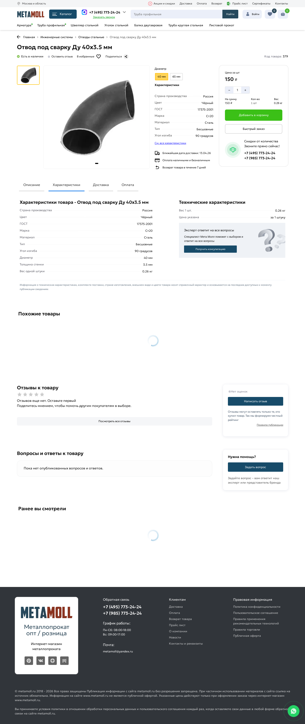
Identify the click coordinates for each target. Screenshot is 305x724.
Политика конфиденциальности (256, 607)
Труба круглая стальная (185, 25)
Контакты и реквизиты (186, 643)
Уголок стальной (116, 25)
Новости (175, 637)
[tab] (96, 163)
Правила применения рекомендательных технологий (256, 621)
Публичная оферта (247, 636)
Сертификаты (261, 3)
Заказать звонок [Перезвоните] (104, 17)
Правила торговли (246, 629)
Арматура (24, 25)
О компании (178, 631)
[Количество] (237, 90)
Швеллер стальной (84, 25)
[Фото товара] (96, 117)
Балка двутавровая (148, 25)
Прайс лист (237, 3)
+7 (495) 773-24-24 (104, 12)
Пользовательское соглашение (255, 613)
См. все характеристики (170, 143)
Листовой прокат (221, 25)
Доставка (186, 3)
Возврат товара (180, 619)
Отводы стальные (91, 37)
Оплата (202, 3)
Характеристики (66, 185)
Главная (29, 37)
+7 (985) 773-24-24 (259, 158)
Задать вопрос (255, 467)
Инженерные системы (56, 37)
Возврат (216, 3)
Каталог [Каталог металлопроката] (62, 14)
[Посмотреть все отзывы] (114, 421)
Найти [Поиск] (230, 14)
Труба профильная (51, 25)
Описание (31, 185)
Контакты (281, 3)
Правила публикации (270, 424)
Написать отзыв (255, 401)
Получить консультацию (210, 249)
